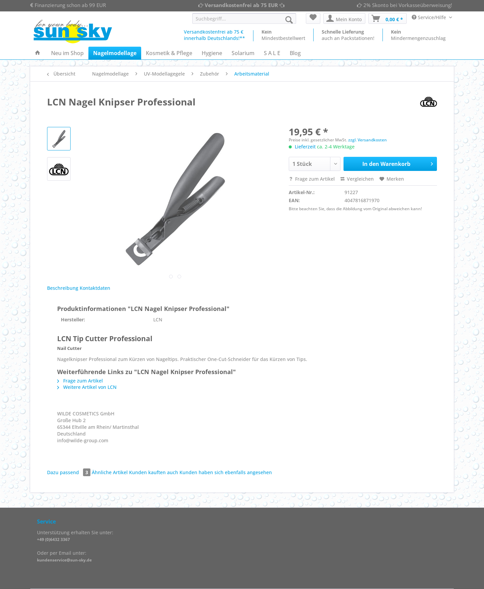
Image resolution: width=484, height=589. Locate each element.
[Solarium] (243, 53)
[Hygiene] (212, 53)
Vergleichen (357, 179)
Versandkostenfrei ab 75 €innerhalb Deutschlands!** (214, 35)
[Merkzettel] (313, 18)
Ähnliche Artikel (110, 472)
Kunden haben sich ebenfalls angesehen (225, 472)
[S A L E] (272, 53)
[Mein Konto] (344, 18)
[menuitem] (244, 21)
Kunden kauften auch (153, 472)
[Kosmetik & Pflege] (169, 53)
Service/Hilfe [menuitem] (429, 17)
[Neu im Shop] (67, 53)
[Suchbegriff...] (244, 18)
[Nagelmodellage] (114, 53)
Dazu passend (69, 472)
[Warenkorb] (387, 18)
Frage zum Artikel (312, 179)
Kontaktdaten (95, 288)
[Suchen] (289, 20)
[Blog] (295, 53)
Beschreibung (62, 288)
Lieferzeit (305, 146)
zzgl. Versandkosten (367, 140)
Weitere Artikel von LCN (87, 387)
